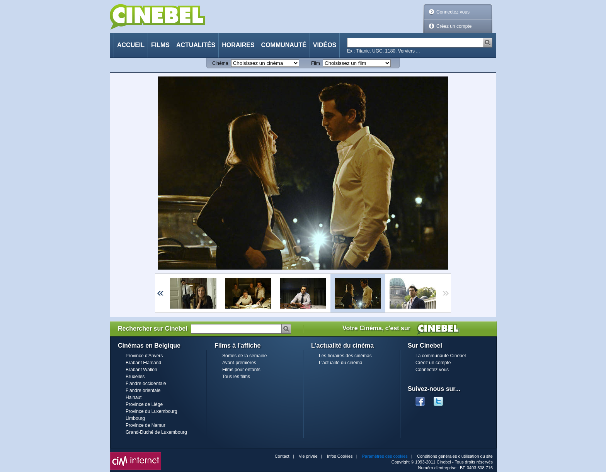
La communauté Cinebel (440, 355)
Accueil (131, 45)
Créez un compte (454, 26)
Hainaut (133, 397)
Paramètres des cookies (385, 456)
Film (315, 63)
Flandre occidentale (146, 383)
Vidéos (324, 45)
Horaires (238, 45)
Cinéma (220, 63)
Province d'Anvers (144, 355)
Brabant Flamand (143, 362)
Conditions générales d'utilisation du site (455, 456)
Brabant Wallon (141, 369)
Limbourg (135, 418)
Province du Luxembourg (151, 411)
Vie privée (308, 456)
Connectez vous (453, 12)
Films (160, 45)
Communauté (283, 45)
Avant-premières (239, 362)
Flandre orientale (143, 390)
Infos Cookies (340, 456)
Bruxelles (135, 376)
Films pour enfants (241, 369)
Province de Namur (145, 425)
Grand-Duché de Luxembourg (156, 432)
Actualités (195, 45)
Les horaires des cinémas (345, 355)
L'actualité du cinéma (340, 362)
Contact (282, 456)
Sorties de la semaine (244, 355)
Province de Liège (144, 404)
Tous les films (236, 376)
